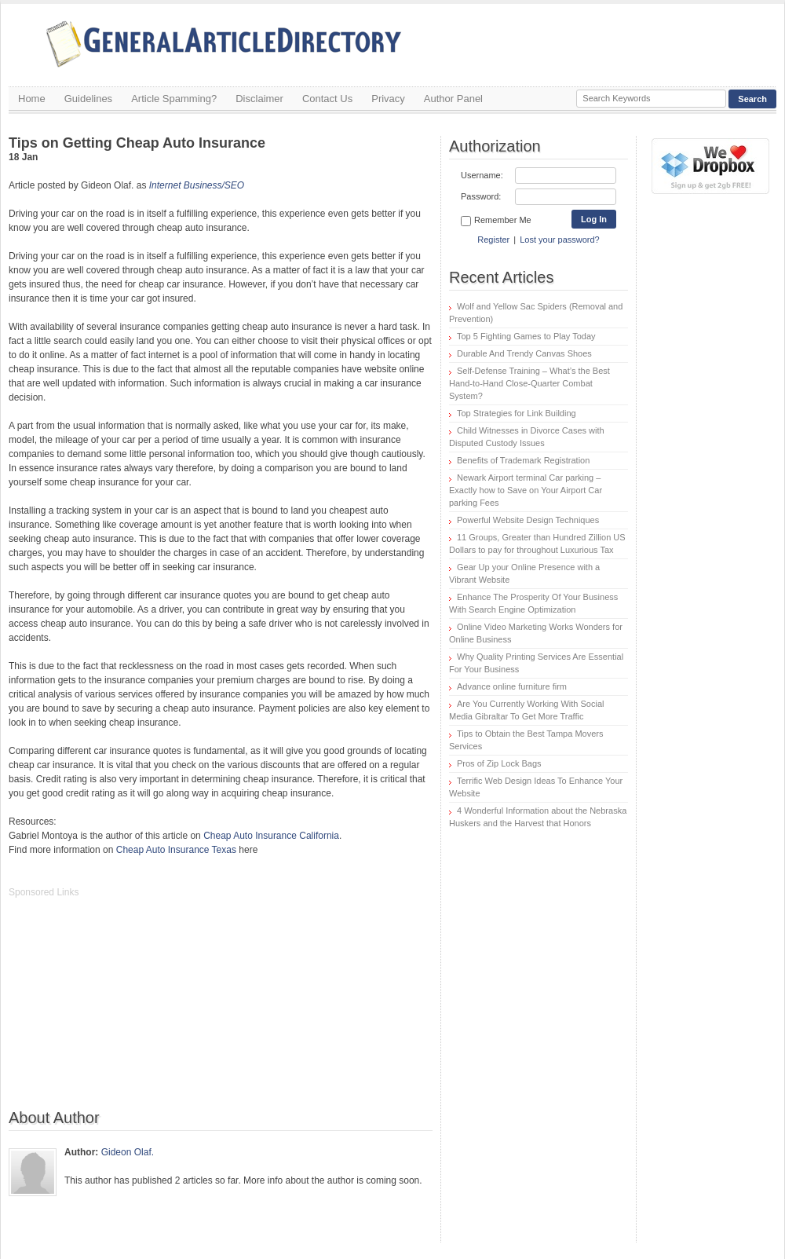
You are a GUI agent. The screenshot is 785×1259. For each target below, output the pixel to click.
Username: (482, 175)
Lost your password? (560, 239)
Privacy (388, 98)
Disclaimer (259, 98)
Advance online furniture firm (512, 686)
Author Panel (453, 98)
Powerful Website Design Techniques (528, 520)
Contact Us (327, 98)
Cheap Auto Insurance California (271, 835)
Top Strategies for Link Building (516, 413)
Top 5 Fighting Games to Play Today (526, 336)
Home (32, 98)
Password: (481, 196)
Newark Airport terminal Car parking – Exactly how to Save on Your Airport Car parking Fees (525, 490)
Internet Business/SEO (196, 185)
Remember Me (496, 220)
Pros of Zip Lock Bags (499, 763)
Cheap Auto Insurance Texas (176, 849)
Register (493, 239)
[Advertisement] (126, 1011)
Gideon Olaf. (127, 1152)
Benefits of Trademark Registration (523, 460)
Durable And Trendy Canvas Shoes (524, 353)
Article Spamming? (174, 98)
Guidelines (88, 98)
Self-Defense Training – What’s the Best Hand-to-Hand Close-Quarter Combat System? (529, 383)
